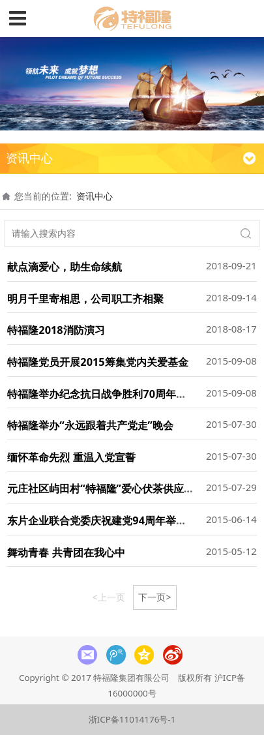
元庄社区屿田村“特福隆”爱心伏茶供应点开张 (111, 488)
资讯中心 (94, 196)
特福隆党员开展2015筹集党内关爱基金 (97, 362)
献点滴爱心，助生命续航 (64, 267)
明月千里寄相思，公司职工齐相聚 (85, 299)
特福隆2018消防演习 (55, 330)
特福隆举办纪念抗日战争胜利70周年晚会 (102, 394)
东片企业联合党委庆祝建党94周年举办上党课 (112, 520)
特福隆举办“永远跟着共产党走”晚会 (90, 425)
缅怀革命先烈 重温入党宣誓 (71, 457)
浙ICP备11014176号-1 (132, 719)
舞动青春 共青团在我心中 (66, 552)
